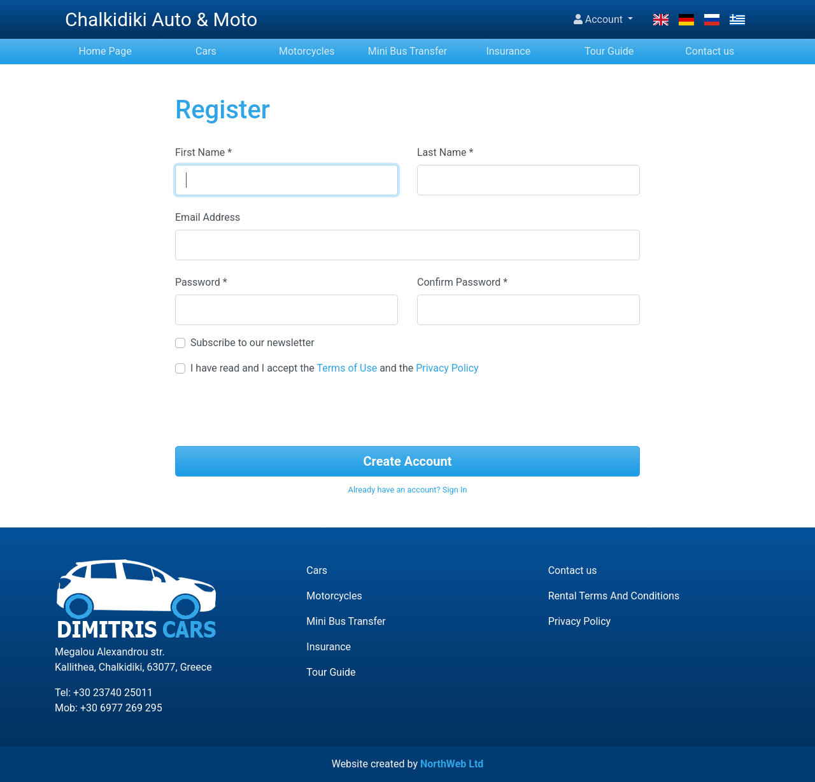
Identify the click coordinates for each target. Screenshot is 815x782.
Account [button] (599, 19)
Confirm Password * (462, 282)
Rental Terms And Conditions (614, 596)
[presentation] (407, 411)
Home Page (105, 51)
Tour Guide (609, 51)
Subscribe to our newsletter (252, 343)
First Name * (203, 152)
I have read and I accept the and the (334, 368)
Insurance (508, 51)
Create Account (407, 461)
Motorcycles (306, 51)
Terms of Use (346, 368)
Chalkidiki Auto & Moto (161, 19)
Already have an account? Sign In (407, 489)
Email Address (207, 217)
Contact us (709, 51)
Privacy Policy (447, 368)
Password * (201, 282)
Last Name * (445, 152)
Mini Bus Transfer (407, 51)
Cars (205, 51)
